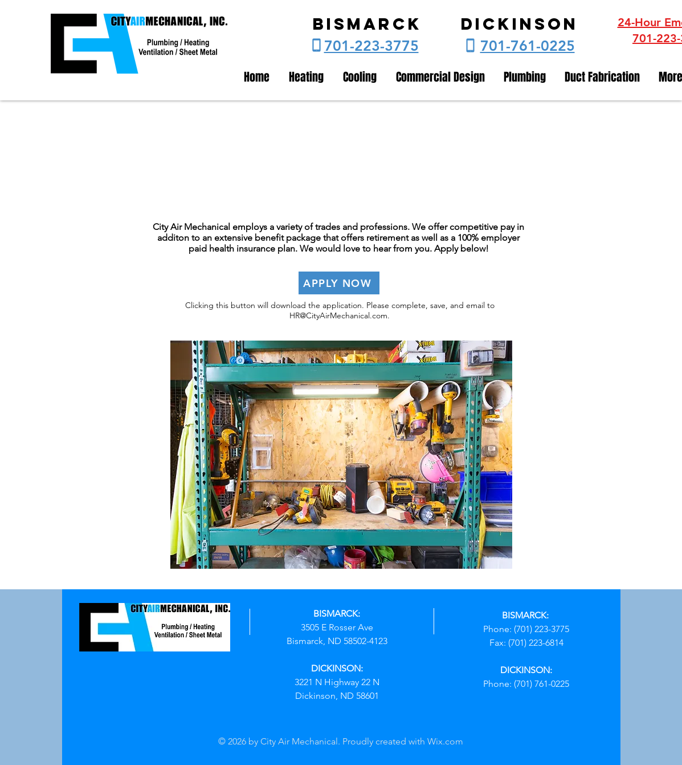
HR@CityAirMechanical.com (338, 315)
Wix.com (445, 741)
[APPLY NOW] (339, 283)
